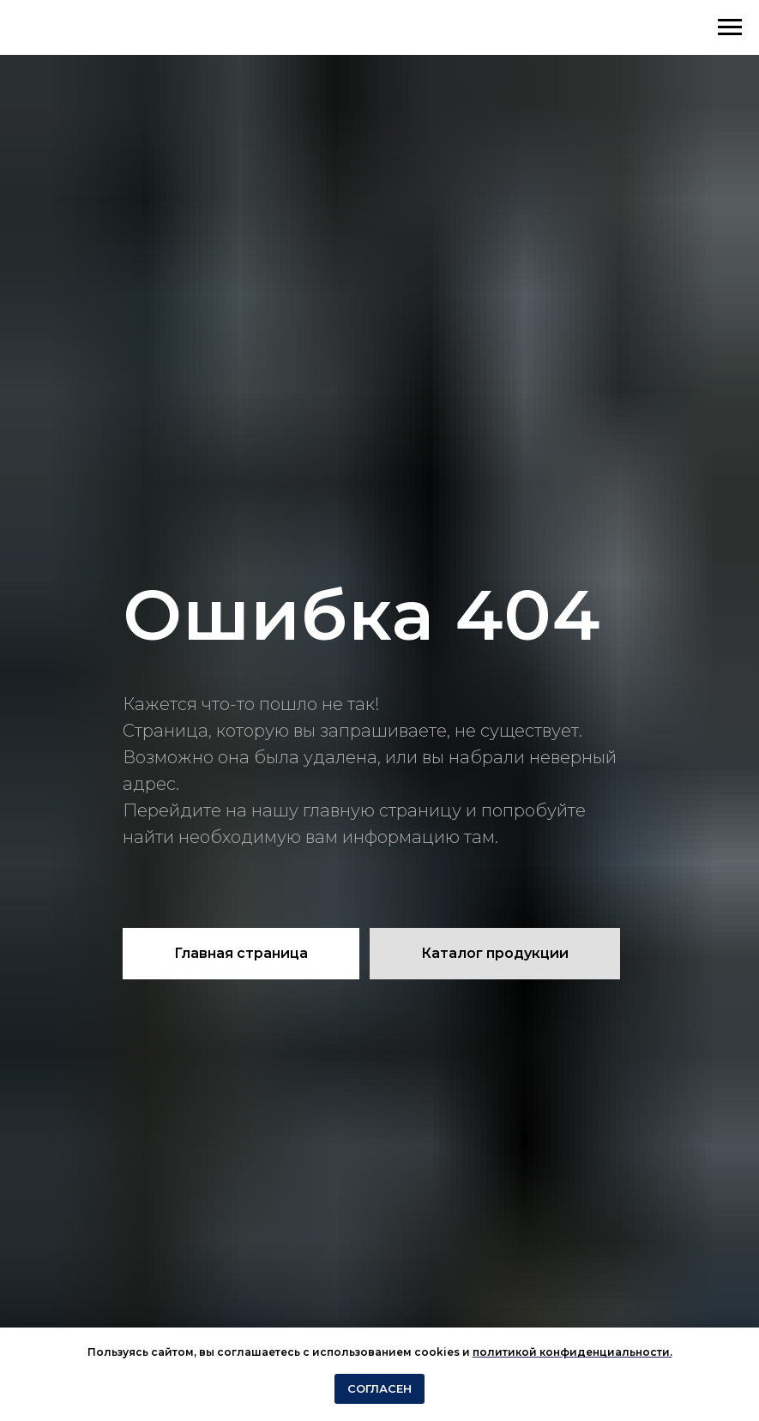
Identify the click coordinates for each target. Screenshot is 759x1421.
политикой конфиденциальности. (572, 1352)
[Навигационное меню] (730, 27)
